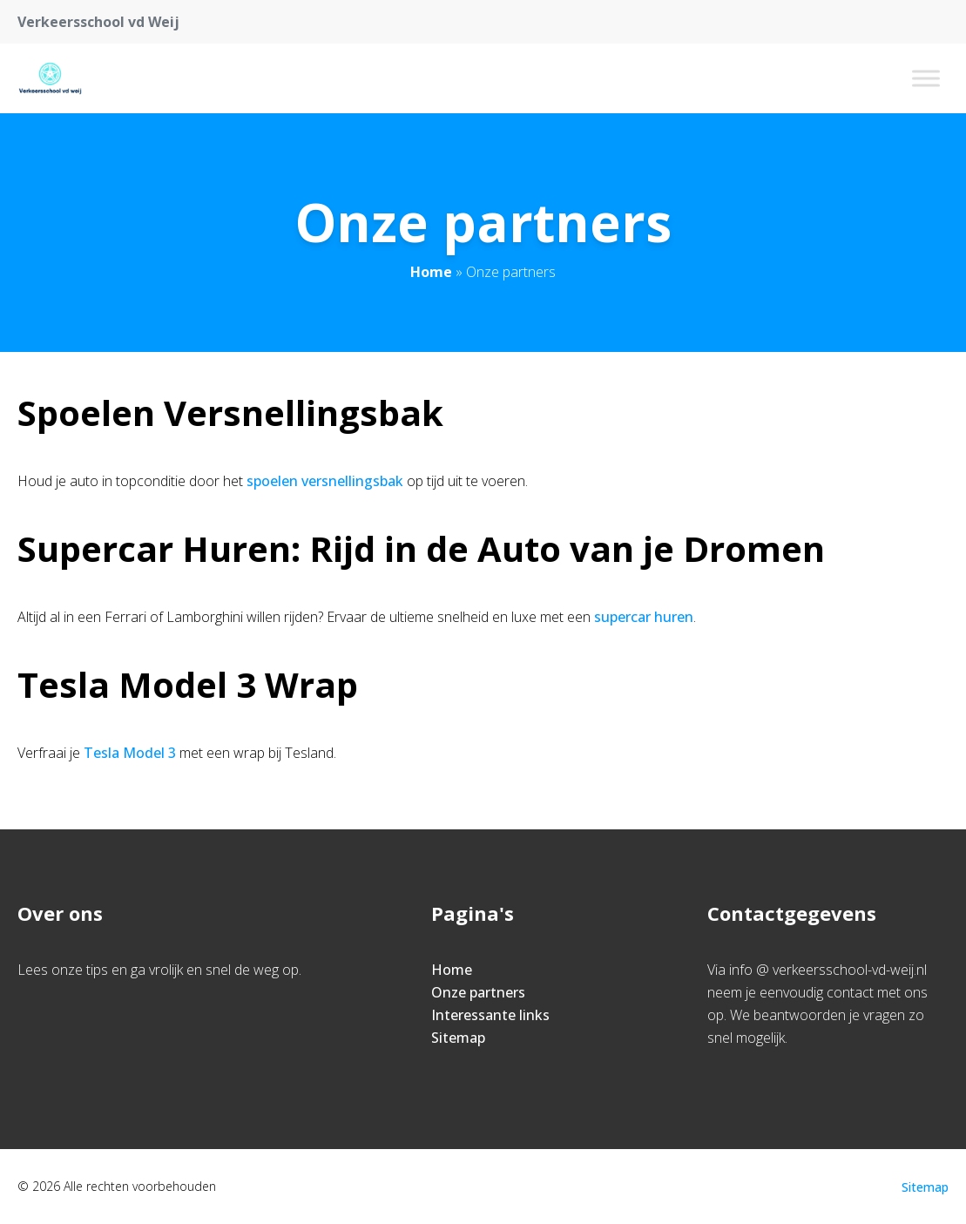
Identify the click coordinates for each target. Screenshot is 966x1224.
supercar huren (643, 616)
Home (431, 271)
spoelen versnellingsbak (325, 480)
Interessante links (490, 1015)
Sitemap (458, 1037)
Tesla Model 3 (130, 752)
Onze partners (478, 992)
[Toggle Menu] (926, 78)
